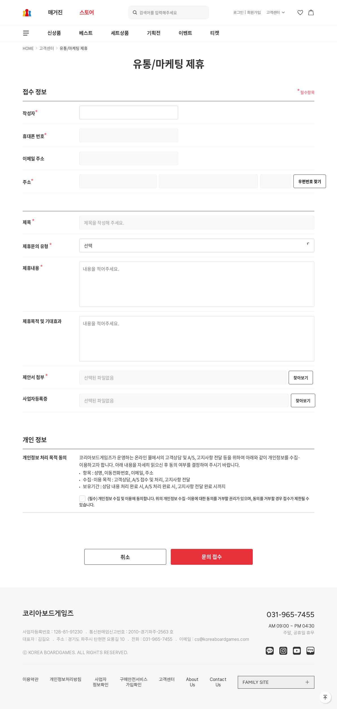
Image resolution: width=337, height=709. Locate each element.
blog (310, 651)
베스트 (86, 33)
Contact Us (218, 682)
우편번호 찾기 (309, 181)
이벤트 (185, 33)
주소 (28, 181)
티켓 (214, 33)
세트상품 (120, 33)
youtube (297, 651)
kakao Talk (270, 651)
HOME (28, 48)
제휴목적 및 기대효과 (42, 321)
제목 (28, 221)
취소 (125, 557)
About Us (192, 682)
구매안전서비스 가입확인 (134, 682)
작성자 (30, 112)
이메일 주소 (33, 158)
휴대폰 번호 (35, 135)
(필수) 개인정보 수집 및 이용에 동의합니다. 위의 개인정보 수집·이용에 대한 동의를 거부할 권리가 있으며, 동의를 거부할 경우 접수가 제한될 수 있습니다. (194, 501)
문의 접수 (212, 557)
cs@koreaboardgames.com (222, 639)
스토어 (86, 12)
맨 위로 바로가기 (325, 697)
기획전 (154, 33)
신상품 (54, 33)
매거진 (55, 12)
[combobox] (196, 245)
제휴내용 (32, 267)
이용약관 (30, 679)
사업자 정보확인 (101, 682)
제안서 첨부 (35, 376)
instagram (283, 651)
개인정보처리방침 (65, 679)
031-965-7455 (157, 639)
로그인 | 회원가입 (247, 12)
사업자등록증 (35, 398)
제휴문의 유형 (37, 245)
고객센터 (273, 12)
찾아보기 (300, 377)
